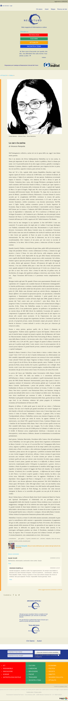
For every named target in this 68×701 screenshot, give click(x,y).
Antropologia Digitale (12, 677)
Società (52, 671)
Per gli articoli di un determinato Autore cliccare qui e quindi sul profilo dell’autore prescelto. (33, 620)
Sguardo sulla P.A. (56, 677)
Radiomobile (8, 669)
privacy (55, 655)
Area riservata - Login (7, 5)
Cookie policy (30, 692)
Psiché (31, 674)
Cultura (32, 666)
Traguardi (33, 677)
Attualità (52, 680)
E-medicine (33, 669)
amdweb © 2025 (63, 686)
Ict (4, 666)
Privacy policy (37, 692)
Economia (52, 666)
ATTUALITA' (3, 75)
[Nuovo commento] (13, 554)
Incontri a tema (35, 680)
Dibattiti (52, 674)
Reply (9, 563)
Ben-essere (33, 671)
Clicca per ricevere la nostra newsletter (47, 652)
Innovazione (8, 671)
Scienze (6, 674)
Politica (11, 75)
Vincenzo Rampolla (21, 546)
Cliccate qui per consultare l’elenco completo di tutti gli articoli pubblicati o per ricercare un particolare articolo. (33, 616)
